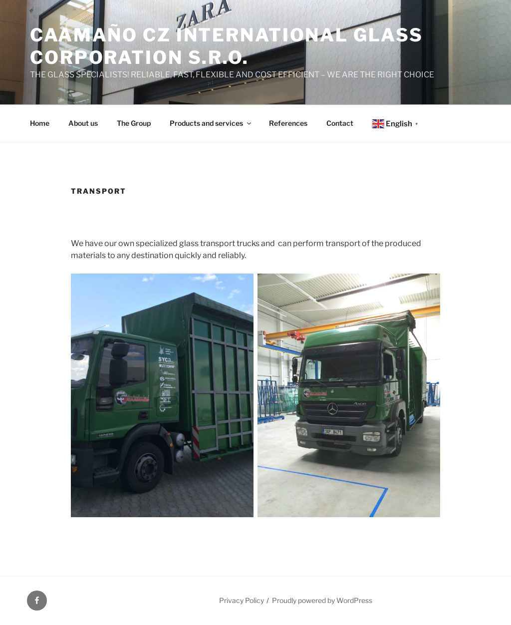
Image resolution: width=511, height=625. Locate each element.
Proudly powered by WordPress (322, 600)
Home (39, 123)
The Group (134, 123)
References (288, 123)
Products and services (211, 123)
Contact (339, 123)
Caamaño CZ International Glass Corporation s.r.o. (226, 46)
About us (83, 123)
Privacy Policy (241, 600)
